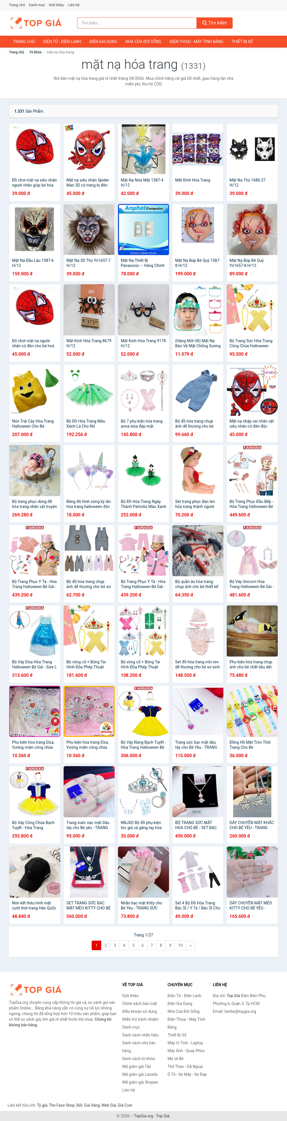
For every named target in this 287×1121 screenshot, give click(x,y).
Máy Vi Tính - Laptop (185, 1043)
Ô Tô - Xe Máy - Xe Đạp (187, 1074)
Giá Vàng (92, 1105)
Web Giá (108, 1105)
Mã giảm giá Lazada (140, 1074)
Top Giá (163, 1116)
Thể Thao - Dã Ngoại (185, 1066)
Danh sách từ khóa (138, 1058)
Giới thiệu (56, 5)
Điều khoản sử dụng (139, 1011)
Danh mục (37, 5)
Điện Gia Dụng (103, 41)
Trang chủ (17, 5)
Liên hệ (74, 5)
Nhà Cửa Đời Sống (143, 41)
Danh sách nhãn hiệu (140, 1035)
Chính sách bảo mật (139, 1003)
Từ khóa (35, 52)
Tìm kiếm (214, 23)
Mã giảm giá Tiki (136, 1066)
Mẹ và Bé (176, 1058)
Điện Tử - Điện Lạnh (62, 41)
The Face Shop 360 (65, 1105)
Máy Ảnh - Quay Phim (186, 1051)
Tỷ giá (42, 1105)
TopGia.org (143, 1116)
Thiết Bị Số (242, 41)
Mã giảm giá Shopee (140, 1082)
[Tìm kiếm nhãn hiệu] (137, 23)
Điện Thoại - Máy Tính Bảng (196, 41)
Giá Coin (125, 1105)
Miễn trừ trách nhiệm (140, 1019)
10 (180, 945)
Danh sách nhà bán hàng (139, 1047)
